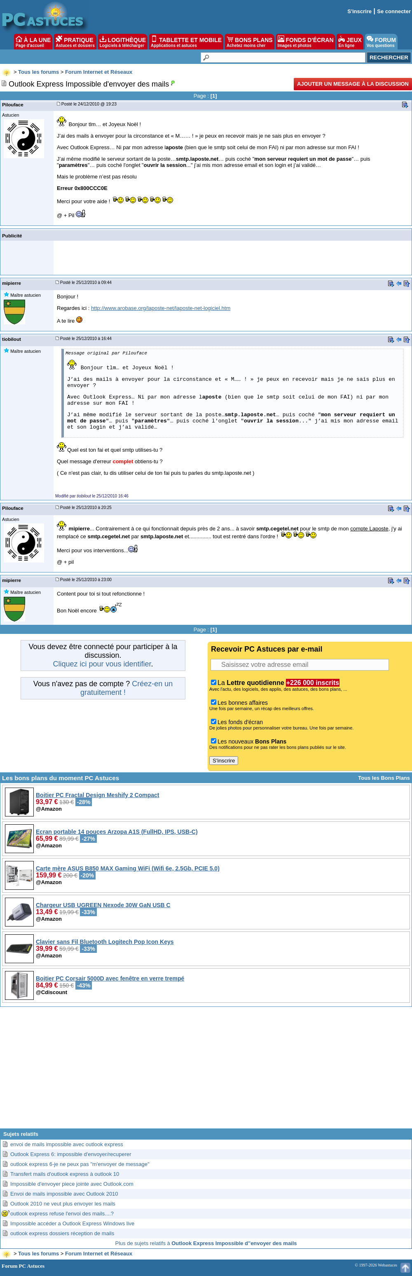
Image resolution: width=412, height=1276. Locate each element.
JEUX (349, 41)
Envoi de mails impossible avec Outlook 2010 (64, 1194)
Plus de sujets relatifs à (206, 1243)
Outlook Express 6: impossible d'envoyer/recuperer (70, 1154)
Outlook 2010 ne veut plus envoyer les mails (62, 1204)
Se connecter (394, 11)
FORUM (381, 41)
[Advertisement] (206, 1070)
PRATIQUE (75, 41)
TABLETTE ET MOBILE (186, 41)
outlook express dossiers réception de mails (62, 1233)
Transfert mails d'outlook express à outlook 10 (64, 1174)
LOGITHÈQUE (123, 41)
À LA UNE (33, 41)
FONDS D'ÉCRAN (306, 41)
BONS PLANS (250, 41)
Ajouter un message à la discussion (353, 84)
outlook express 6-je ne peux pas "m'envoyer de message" (80, 1164)
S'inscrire (359, 11)
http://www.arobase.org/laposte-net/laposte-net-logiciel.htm (160, 308)
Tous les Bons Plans (384, 778)
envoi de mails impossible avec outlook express (66, 1144)
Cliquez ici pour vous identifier (102, 664)
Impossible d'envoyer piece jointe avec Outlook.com (71, 1184)
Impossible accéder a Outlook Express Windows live (72, 1223)
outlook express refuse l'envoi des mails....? (62, 1213)
